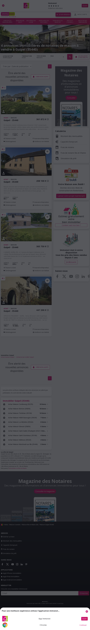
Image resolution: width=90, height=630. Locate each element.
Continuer (83, 625)
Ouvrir (84, 619)
